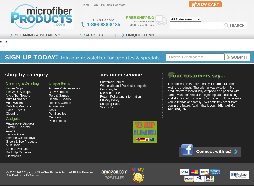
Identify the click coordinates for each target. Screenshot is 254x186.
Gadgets (13, 119)
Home (86, 4)
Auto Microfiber (16, 99)
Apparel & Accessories (64, 88)
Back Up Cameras (18, 152)
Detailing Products (18, 106)
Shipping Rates (110, 104)
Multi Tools (13, 145)
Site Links (107, 107)
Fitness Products (17, 149)
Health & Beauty (60, 99)
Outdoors (55, 117)
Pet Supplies (57, 113)
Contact (120, 4)
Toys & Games (59, 95)
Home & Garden (60, 103)
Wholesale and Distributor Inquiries (124, 86)
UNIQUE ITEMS (140, 35)
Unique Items (59, 83)
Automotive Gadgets (20, 123)
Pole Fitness (57, 121)
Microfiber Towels (18, 95)
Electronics (13, 156)
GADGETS (93, 35)
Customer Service (112, 82)
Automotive (56, 106)
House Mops (14, 88)
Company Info (109, 89)
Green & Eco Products (21, 141)
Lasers (10, 131)
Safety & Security (18, 127)
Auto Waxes (14, 103)
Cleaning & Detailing (22, 83)
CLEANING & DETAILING (37, 35)
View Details (146, 25)
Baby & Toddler (59, 92)
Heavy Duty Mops (18, 92)
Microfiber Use (110, 93)
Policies (106, 4)
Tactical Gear (15, 134)
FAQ (95, 4)
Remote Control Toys (20, 138)
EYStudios (32, 175)
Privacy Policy (109, 100)
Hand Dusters (15, 110)
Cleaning (12, 113)
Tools (52, 110)
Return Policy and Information (120, 96)
